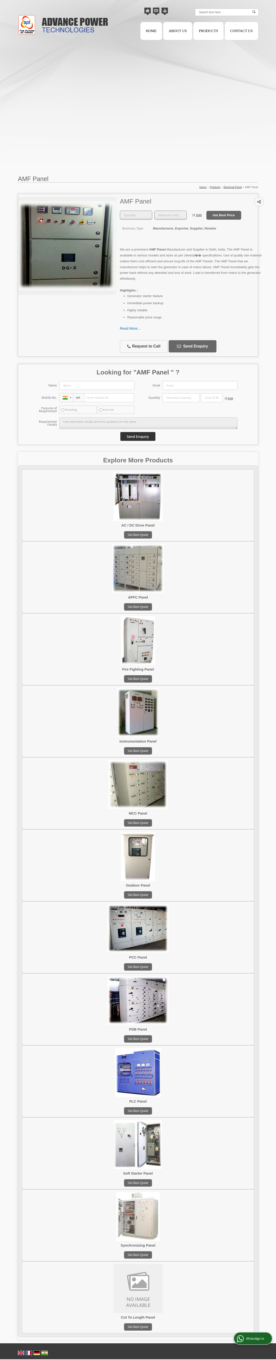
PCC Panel (138, 957)
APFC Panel (138, 597)
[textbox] (170, 215)
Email (156, 385)
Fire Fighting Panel (138, 669)
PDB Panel (138, 1029)
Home (151, 31)
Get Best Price (224, 215)
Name (53, 385)
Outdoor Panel (138, 885)
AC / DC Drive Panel (138, 525)
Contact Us (241, 31)
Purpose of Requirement (48, 410)
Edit (197, 215)
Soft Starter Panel (138, 1173)
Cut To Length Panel (138, 1317)
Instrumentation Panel (137, 741)
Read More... (130, 328)
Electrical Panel (233, 187)
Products (208, 31)
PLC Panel (138, 1101)
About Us (178, 31)
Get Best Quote (138, 535)
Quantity (154, 398)
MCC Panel (138, 813)
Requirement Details (48, 423)
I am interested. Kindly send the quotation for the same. (148, 423)
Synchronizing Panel (138, 1245)
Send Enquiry (192, 346)
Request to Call (144, 346)
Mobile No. (49, 398)
